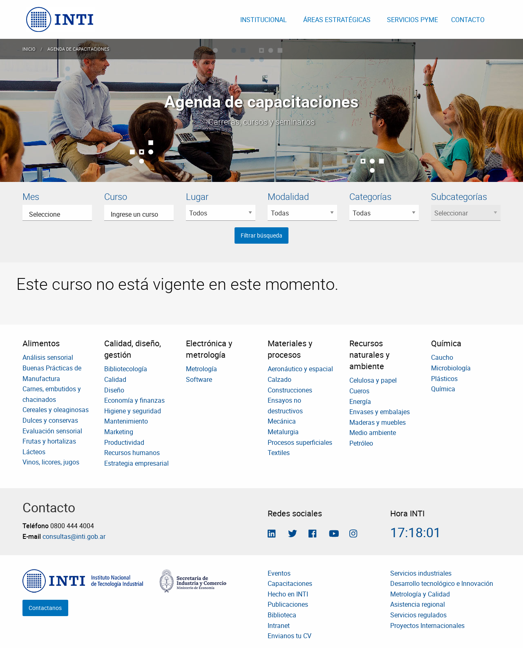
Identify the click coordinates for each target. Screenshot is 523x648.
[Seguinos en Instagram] (353, 534)
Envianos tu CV (289, 635)
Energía (360, 401)
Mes (30, 196)
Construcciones (290, 390)
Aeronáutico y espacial (300, 368)
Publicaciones (288, 604)
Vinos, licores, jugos (50, 461)
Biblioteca (282, 614)
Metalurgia (283, 431)
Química (443, 388)
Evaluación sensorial (52, 430)
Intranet (279, 625)
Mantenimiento (126, 421)
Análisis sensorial (47, 357)
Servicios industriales (420, 573)
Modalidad (288, 196)
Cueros (359, 390)
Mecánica (282, 421)
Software (199, 379)
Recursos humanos (132, 452)
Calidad (115, 379)
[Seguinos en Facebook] (312, 534)
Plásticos (444, 378)
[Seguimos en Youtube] (334, 534)
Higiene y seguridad (132, 410)
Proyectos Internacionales (427, 625)
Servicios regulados (418, 614)
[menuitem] (60, 19)
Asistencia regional (417, 604)
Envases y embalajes (379, 411)
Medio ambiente (372, 432)
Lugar (197, 196)
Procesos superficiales (300, 442)
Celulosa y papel (373, 380)
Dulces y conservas (50, 420)
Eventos (279, 573)
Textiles (279, 452)
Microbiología (451, 367)
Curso (115, 196)
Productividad (124, 442)
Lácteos (33, 451)
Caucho (442, 357)
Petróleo (361, 443)
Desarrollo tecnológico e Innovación (441, 583)
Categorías (370, 196)
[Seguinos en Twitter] (292, 534)
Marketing (118, 431)
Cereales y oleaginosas (55, 409)
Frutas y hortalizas (49, 441)
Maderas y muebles (377, 422)
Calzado (279, 379)
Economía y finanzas (134, 400)
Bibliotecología (125, 368)
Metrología (201, 368)
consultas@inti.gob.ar (73, 536)
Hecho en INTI (288, 594)
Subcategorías (459, 196)
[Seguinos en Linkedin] (271, 534)
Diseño (114, 390)
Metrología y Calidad (420, 594)
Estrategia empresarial (136, 463)
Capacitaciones (290, 583)
